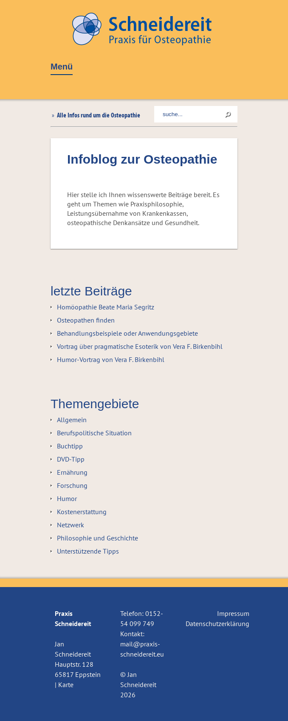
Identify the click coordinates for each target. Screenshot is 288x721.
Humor (67, 498)
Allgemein (72, 419)
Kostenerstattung (82, 511)
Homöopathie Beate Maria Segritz (105, 307)
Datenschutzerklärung (217, 623)
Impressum (233, 613)
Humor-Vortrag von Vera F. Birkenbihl (110, 359)
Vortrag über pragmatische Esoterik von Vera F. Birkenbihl (140, 346)
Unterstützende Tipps (88, 551)
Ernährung (72, 472)
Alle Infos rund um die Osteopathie (98, 115)
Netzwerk (70, 525)
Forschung (72, 485)
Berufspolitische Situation (94, 433)
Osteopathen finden (86, 320)
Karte (65, 684)
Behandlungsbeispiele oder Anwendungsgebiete (127, 333)
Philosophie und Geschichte (97, 538)
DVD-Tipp (71, 459)
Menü (62, 66)
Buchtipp (70, 446)
